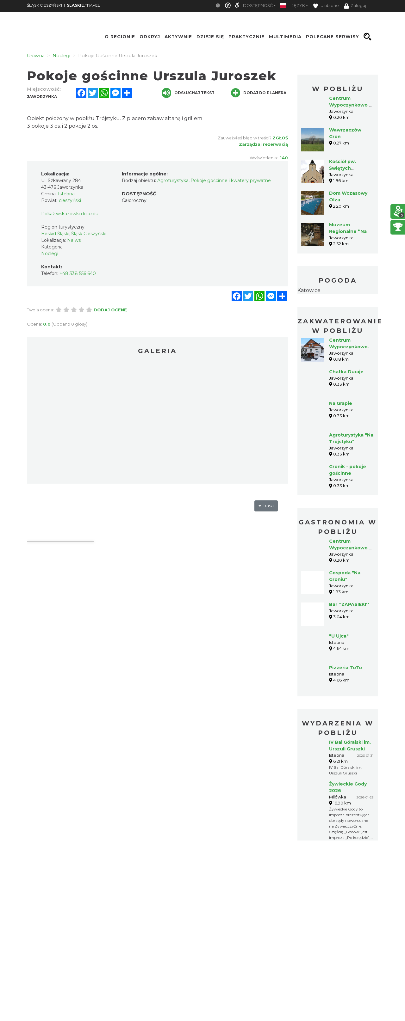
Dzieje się (210, 36)
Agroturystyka (173, 180)
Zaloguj (355, 6)
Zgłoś (280, 137)
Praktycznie (246, 36)
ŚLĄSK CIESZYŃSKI (44, 5)
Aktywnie (178, 36)
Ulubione (326, 6)
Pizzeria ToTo (345, 667)
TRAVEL (83, 5)
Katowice (309, 290)
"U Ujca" (339, 636)
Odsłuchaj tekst (188, 93)
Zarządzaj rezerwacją (263, 144)
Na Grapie (340, 403)
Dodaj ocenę (110, 309)
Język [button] (298, 5)
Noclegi (49, 253)
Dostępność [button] (258, 5)
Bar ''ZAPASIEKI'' (349, 604)
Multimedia (285, 36)
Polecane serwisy (332, 36)
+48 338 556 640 (77, 273)
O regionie (120, 36)
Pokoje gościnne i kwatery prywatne (230, 180)
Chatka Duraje (346, 372)
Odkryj (150, 36)
